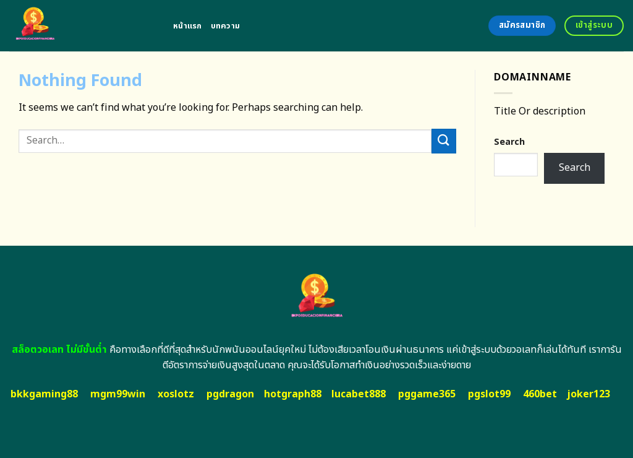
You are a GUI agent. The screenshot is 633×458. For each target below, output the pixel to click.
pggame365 (427, 394)
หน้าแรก (187, 26)
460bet (540, 394)
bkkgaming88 (44, 394)
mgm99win (117, 394)
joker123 (588, 394)
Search (509, 142)
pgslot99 (489, 394)
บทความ (225, 26)
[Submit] (443, 141)
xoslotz (176, 394)
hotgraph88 (292, 394)
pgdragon (230, 394)
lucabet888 (358, 394)
